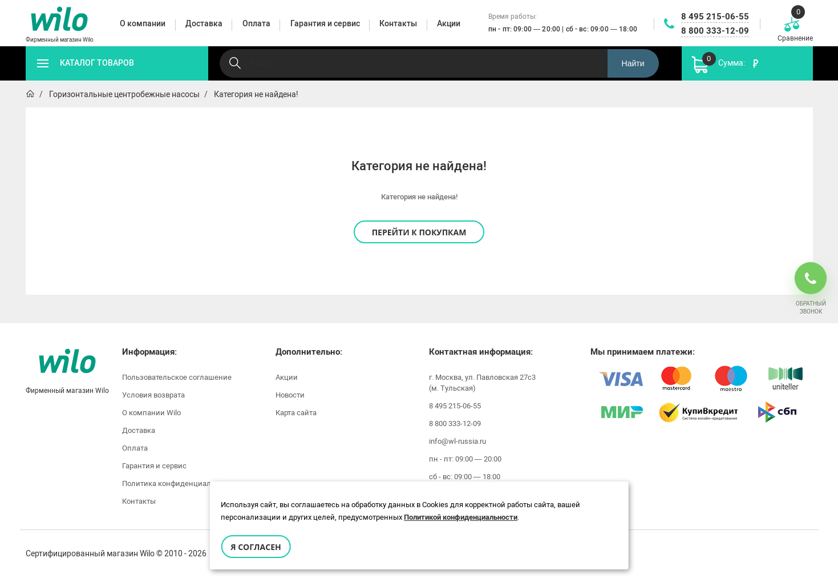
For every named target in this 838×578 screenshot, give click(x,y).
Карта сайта (296, 412)
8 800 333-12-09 (715, 31)
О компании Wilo (151, 412)
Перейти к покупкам (419, 232)
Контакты (139, 501)
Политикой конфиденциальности (460, 517)
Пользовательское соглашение (177, 377)
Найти (633, 63)
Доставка (138, 430)
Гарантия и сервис (154, 465)
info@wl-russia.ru (457, 441)
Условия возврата (153, 395)
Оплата (135, 448)
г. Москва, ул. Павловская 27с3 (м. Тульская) (482, 382)
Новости (290, 395)
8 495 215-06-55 (715, 16)
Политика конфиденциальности (179, 483)
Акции (287, 377)
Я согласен (255, 546)
